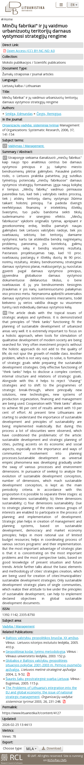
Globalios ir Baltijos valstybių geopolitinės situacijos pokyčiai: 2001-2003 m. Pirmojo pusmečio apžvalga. (44, 665)
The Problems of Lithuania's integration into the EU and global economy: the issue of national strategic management (41, 692)
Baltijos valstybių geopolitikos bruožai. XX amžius (42, 638)
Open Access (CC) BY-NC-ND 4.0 (31, 51)
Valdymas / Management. (26, 146)
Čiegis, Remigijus (49, 114)
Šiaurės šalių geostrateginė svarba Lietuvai (37, 679)
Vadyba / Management (18, 626)
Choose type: (12, 748)
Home (8, 19)
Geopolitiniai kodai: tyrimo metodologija (35, 651)
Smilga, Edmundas (19, 114)
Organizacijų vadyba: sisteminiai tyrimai (30, 125)
